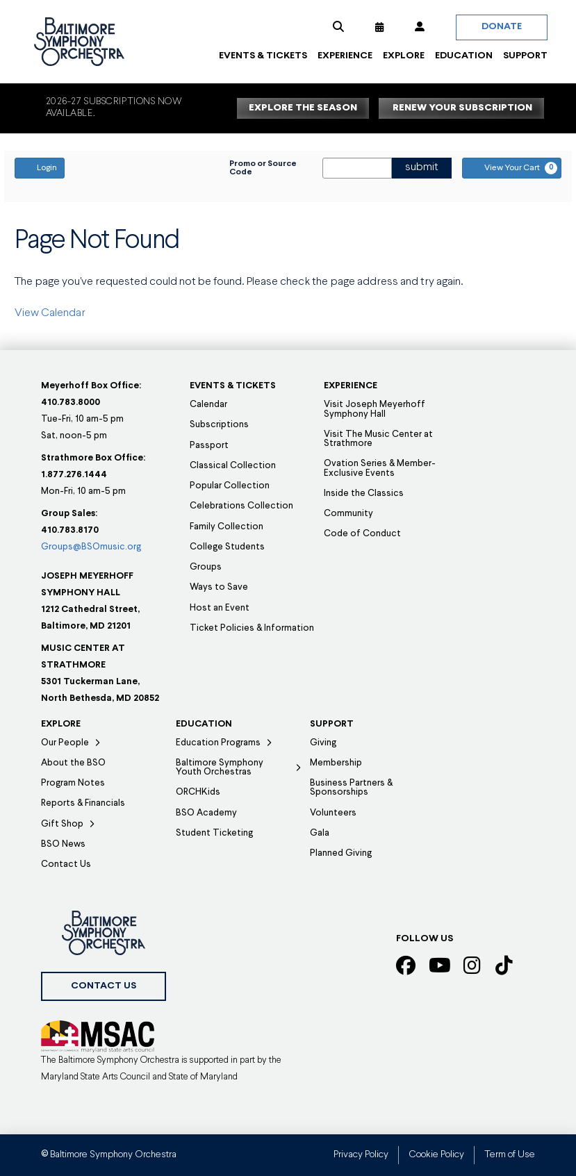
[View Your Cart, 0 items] (511, 168)
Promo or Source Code (263, 168)
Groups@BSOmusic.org (91, 547)
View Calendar (50, 313)
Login (39, 167)
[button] (338, 27)
